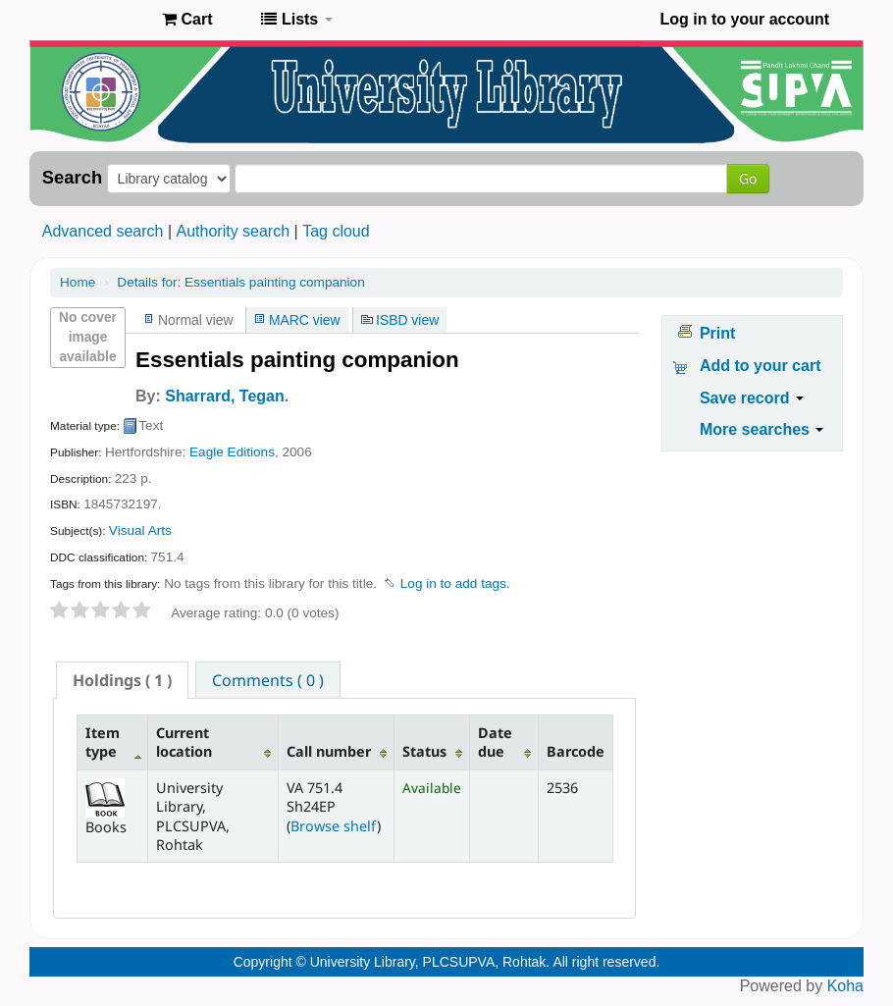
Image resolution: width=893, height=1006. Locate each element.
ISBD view (407, 320)
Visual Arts (140, 530)
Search (72, 177)
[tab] (122, 680)
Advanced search (103, 231)
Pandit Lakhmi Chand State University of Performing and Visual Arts (98, 19)
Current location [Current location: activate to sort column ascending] (184, 742)
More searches (762, 429)
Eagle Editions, (234, 452)
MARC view (305, 320)
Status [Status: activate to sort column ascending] (424, 751)
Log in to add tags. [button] (455, 583)
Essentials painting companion (240, 282)
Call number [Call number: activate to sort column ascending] (329, 751)
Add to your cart (760, 365)
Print (717, 333)
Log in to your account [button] (744, 19)
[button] (187, 19)
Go (748, 178)
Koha (845, 986)
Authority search (232, 231)
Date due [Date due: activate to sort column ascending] (495, 742)
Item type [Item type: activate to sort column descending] (102, 742)
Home (77, 282)
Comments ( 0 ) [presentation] (268, 680)
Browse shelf (333, 826)
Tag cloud (336, 231)
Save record (752, 398)
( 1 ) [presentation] (122, 680)
